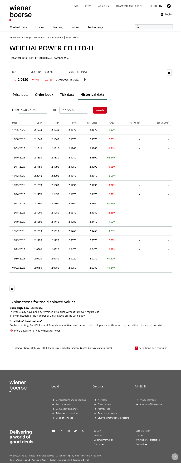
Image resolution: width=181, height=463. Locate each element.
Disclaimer (99, 444)
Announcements (64, 404)
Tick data (67, 94)
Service (98, 386)
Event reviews (104, 404)
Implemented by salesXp (60, 460)
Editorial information (103, 439)
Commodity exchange (67, 408)
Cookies (139, 435)
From (14, 110)
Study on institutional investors (113, 417)
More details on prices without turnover (37, 330)
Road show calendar (108, 413)
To (54, 110)
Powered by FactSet (40, 460)
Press (88, 6)
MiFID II (140, 386)
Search (100, 110)
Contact (97, 430)
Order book (44, 94)
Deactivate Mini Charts (129, 6)
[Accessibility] (169, 6)
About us (103, 6)
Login (166, 14)
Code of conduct (64, 417)
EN (160, 6)
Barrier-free (141, 444)
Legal (55, 386)
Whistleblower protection (148, 439)
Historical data (92, 94)
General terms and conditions (71, 399)
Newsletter (103, 399)
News (75, 6)
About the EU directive (151, 404)
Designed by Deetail (81, 460)
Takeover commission (67, 413)
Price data (20, 94)
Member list (104, 408)
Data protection (143, 430)
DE (151, 6)
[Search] (154, 26)
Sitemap (98, 435)
